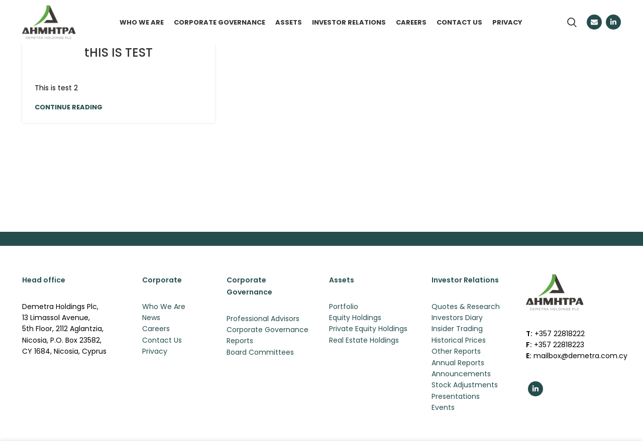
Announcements (461, 374)
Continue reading (68, 107)
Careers (156, 330)
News (151, 318)
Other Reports (456, 352)
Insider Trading (457, 330)
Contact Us (162, 341)
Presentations (456, 397)
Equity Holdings (355, 318)
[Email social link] (594, 22)
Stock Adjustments (465, 386)
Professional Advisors (263, 319)
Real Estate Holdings (364, 341)
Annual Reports (458, 363)
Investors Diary (457, 318)
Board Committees (260, 353)
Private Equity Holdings (368, 330)
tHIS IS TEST (118, 53)
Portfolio (343, 307)
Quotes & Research (466, 307)
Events (443, 408)
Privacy (154, 352)
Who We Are (163, 307)
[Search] (572, 23)
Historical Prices (459, 341)
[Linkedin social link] (613, 22)
